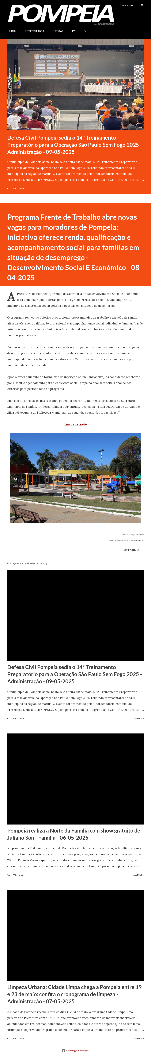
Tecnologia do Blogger (75, 1050)
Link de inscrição (75, 424)
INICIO (10, 31)
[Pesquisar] (127, 5)
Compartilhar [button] (15, 188)
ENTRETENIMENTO (32, 31)
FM (83, 31)
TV (71, 31)
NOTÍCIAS (56, 31)
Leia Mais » (138, 718)
